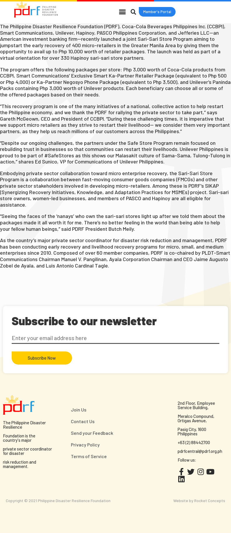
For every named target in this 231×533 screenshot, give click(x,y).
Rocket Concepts (209, 500)
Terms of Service (89, 456)
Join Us (78, 409)
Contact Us (82, 421)
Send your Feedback (92, 433)
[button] (122, 11)
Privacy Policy (85, 444)
